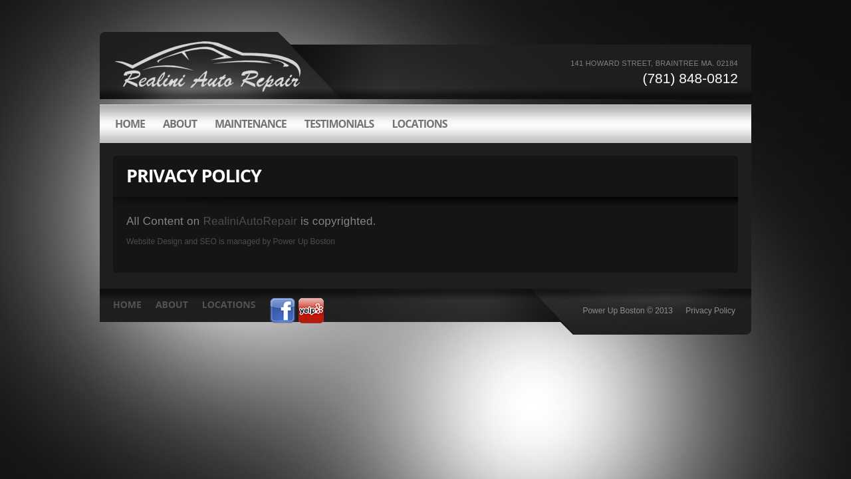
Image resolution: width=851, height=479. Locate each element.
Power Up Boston (304, 241)
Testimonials (339, 123)
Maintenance (251, 123)
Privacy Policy (710, 310)
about (180, 123)
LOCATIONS (419, 123)
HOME (130, 123)
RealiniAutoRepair (250, 221)
